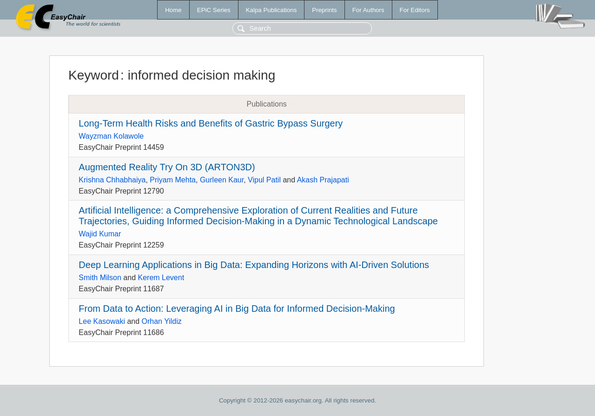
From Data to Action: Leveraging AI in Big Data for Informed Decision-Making (237, 308)
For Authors (368, 10)
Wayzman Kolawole (111, 136)
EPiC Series (214, 10)
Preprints (324, 10)
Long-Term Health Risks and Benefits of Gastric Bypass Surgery (211, 123)
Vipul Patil (264, 180)
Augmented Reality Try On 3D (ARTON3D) (167, 167)
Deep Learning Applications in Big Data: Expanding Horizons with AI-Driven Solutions (254, 265)
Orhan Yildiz (162, 321)
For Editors (415, 10)
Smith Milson (100, 278)
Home (173, 10)
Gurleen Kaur (222, 180)
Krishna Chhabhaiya (112, 180)
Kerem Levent (161, 278)
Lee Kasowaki (102, 321)
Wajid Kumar (100, 234)
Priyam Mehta (173, 180)
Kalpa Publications (271, 10)
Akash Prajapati (323, 180)
